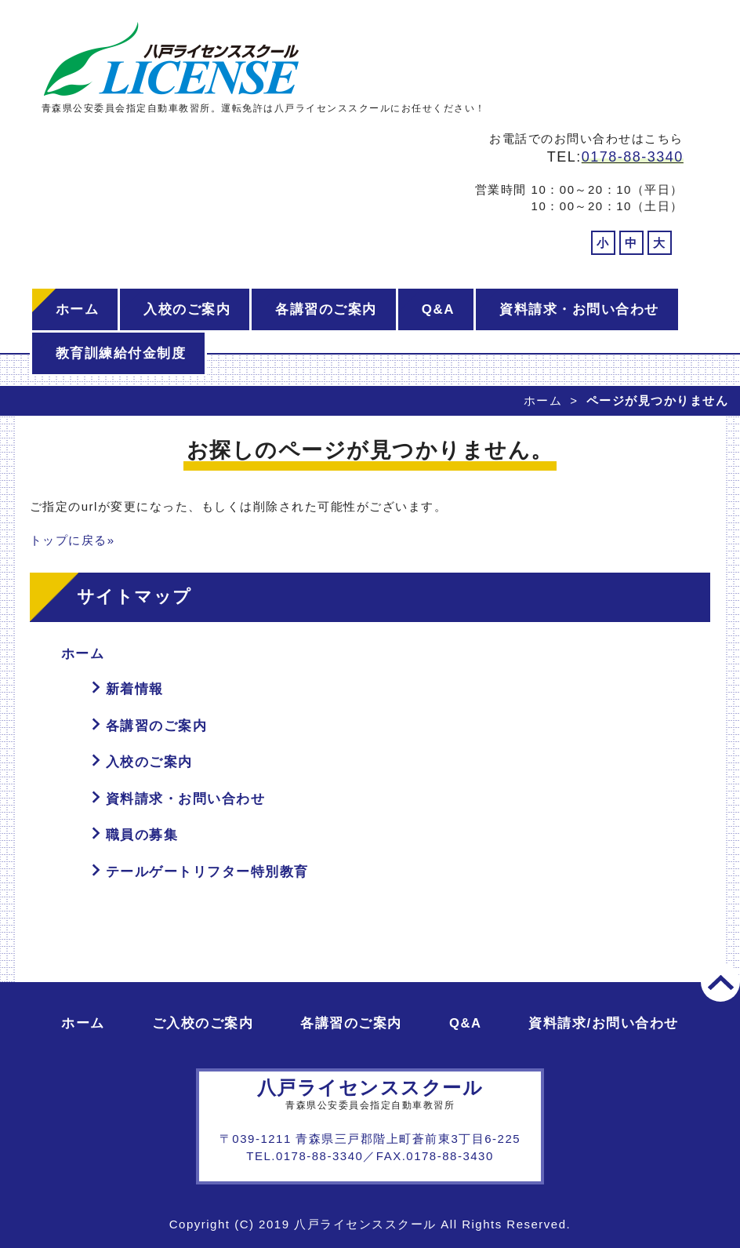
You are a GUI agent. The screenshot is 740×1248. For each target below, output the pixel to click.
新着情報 (135, 689)
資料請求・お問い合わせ (579, 309)
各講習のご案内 (326, 309)
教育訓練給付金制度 (121, 353)
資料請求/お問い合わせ (603, 1023)
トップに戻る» (72, 540)
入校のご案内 (186, 309)
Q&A (438, 309)
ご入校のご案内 (203, 1023)
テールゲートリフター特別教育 (207, 871)
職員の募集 (142, 835)
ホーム (78, 309)
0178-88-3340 (633, 157)
